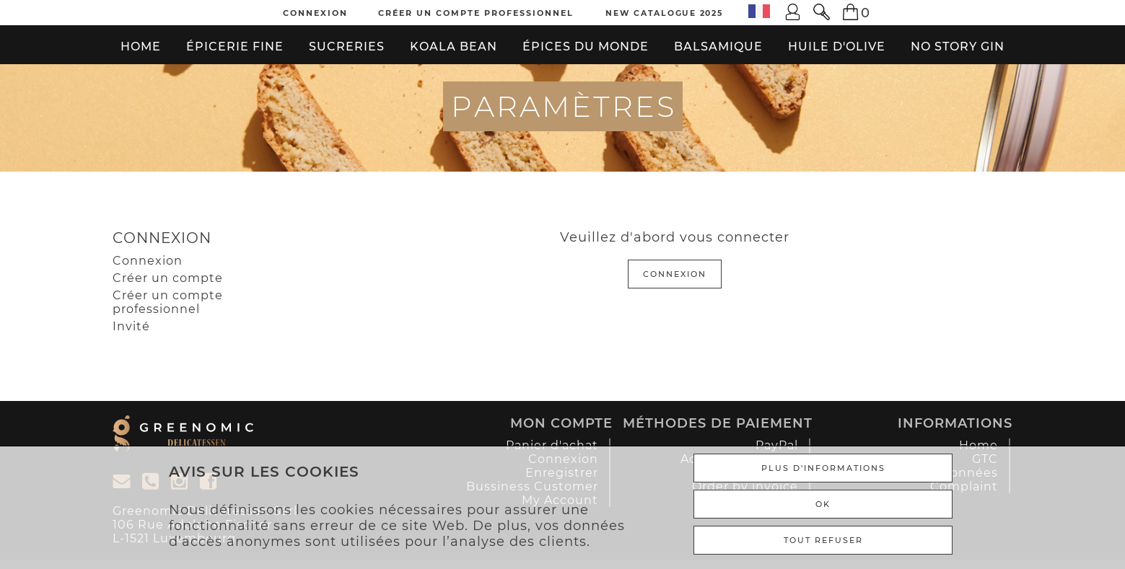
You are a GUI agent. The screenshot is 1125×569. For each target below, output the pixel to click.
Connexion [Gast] (148, 261)
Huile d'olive (836, 46)
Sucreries (347, 46)
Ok (823, 504)
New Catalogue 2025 (664, 13)
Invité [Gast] (131, 326)
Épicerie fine (235, 46)
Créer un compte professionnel (476, 13)
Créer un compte (168, 278)
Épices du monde (585, 46)
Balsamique (718, 46)
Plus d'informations (823, 468)
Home (141, 46)
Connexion (315, 13)
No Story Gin (957, 46)
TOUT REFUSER (823, 540)
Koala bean (453, 46)
